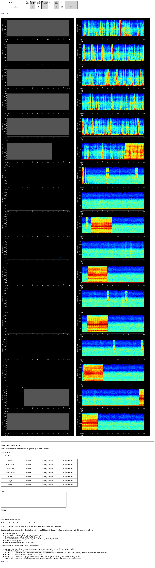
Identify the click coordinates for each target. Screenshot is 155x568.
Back (2, 13)
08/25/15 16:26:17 (12, 7)
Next (7, 13)
